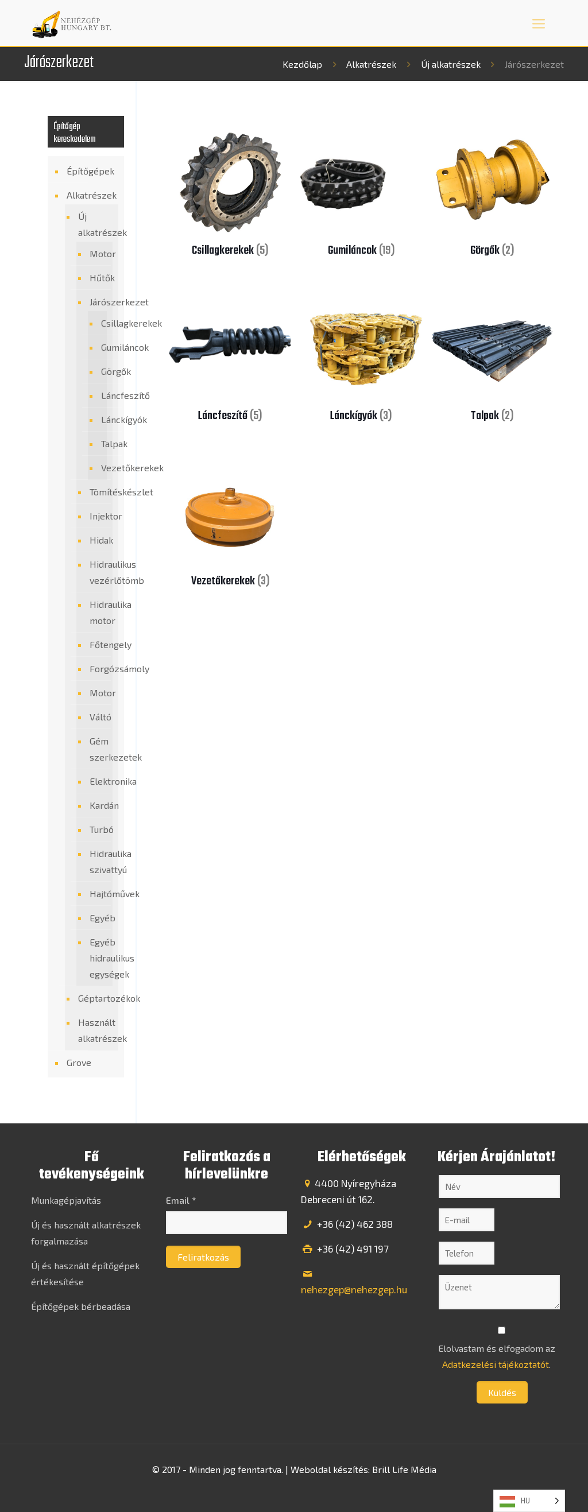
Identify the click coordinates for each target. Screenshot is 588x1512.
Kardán (98, 805)
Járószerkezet (98, 301)
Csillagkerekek (100, 323)
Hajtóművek (98, 893)
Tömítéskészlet (98, 491)
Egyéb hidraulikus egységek (98, 957)
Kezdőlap (302, 64)
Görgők (100, 371)
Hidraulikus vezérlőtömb (98, 572)
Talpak (100, 444)
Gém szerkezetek (98, 748)
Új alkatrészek (451, 64)
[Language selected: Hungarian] (529, 1501)
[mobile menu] (538, 23)
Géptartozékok (95, 998)
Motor (98, 253)
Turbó (98, 829)
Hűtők (98, 277)
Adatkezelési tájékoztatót (495, 1364)
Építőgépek (90, 170)
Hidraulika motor (98, 612)
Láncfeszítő (100, 395)
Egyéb (98, 917)
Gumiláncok (100, 347)
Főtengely (98, 644)
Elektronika (98, 781)
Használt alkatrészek (95, 1030)
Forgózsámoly (98, 668)
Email (181, 1200)
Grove (79, 1062)
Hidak (98, 539)
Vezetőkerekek (100, 468)
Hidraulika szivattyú (98, 861)
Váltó (98, 716)
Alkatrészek (371, 64)
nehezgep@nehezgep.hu (354, 1289)
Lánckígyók (100, 420)
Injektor (98, 515)
